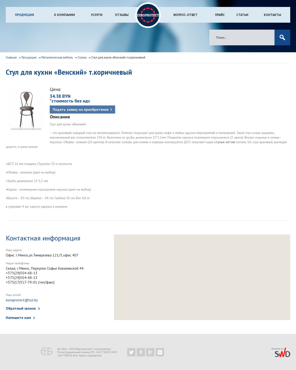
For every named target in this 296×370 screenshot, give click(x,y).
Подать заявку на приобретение (81, 109)
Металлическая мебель (57, 57)
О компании (64, 15)
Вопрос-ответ (185, 15)
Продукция (24, 15)
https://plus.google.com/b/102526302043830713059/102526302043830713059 (150, 352)
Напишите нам (18, 317)
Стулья (82, 57)
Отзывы (122, 15)
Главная (11, 57)
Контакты (272, 15)
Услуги (96, 15)
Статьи (242, 15)
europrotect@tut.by (22, 300)
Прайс (220, 15)
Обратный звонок (21, 308)
